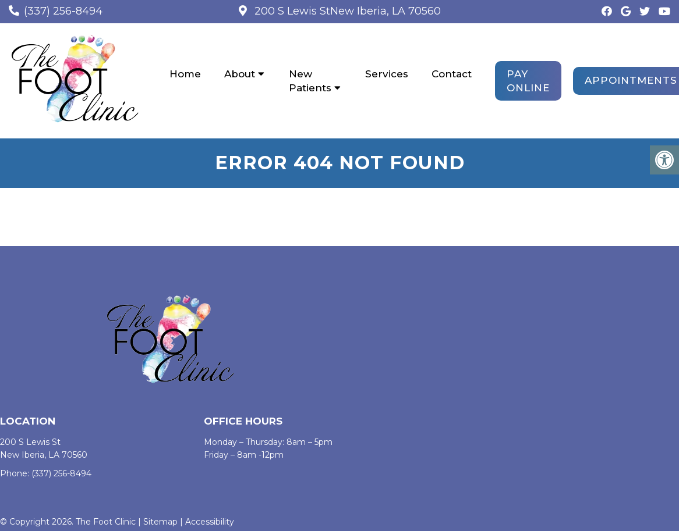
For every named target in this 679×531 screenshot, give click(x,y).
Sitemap (160, 521)
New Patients (310, 81)
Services (386, 74)
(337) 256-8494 (63, 11)
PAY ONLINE (528, 81)
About (239, 74)
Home (185, 74)
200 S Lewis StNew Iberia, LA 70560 (346, 11)
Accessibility (209, 521)
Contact (452, 74)
